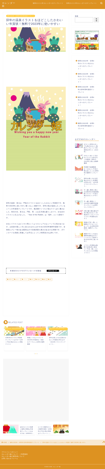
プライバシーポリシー (10, 452)
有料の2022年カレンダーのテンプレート (81, 3)
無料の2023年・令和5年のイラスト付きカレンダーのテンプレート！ (86, 114)
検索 (76, 16)
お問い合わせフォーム (10, 458)
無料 (50, 279)
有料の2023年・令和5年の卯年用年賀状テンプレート (86, 89)
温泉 (44, 279)
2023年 (10, 279)
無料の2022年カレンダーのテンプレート (48, 3)
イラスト (25, 279)
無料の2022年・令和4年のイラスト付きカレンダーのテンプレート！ (86, 101)
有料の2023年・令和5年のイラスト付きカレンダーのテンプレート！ (86, 78)
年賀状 (38, 279)
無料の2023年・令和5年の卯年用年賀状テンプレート (20, 16)
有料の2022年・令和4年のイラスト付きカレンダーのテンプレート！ (86, 65)
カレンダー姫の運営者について (13, 456)
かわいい (17, 279)
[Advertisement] (36, 69)
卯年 (32, 279)
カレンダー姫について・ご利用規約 (15, 454)
